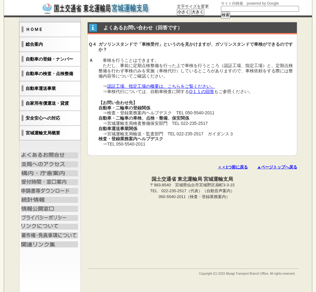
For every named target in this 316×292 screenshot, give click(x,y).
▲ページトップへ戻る (277, 167)
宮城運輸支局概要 (43, 132)
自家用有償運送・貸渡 (47, 103)
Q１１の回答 (201, 91)
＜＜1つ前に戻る (233, 167)
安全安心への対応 (43, 118)
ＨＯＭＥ (34, 29)
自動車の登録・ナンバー (49, 59)
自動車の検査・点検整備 (49, 73)
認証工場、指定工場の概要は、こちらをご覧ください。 (161, 86)
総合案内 (34, 44)
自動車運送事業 (41, 88)
